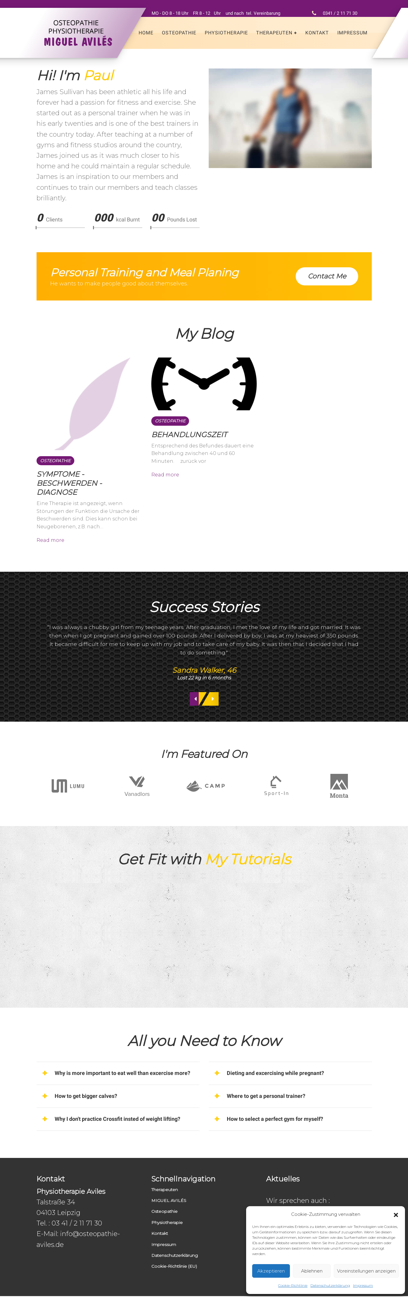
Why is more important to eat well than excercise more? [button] (122, 1074)
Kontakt (317, 33)
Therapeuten (274, 33)
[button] (396, 1214)
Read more (50, 540)
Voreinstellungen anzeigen (366, 1271)
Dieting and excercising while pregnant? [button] (275, 1074)
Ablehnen (312, 1271)
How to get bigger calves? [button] (86, 1097)
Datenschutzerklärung (330, 1285)
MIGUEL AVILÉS (168, 1201)
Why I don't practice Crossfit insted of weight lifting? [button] (117, 1120)
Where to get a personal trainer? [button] (266, 1097)
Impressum (363, 1285)
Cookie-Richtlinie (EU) (174, 1267)
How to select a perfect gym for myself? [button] (275, 1120)
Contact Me (327, 276)
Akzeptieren (271, 1271)
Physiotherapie (226, 33)
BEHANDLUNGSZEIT (189, 434)
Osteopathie (179, 33)
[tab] (118, 1074)
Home (146, 33)
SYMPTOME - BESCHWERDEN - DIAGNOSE (69, 483)
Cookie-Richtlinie (292, 1285)
